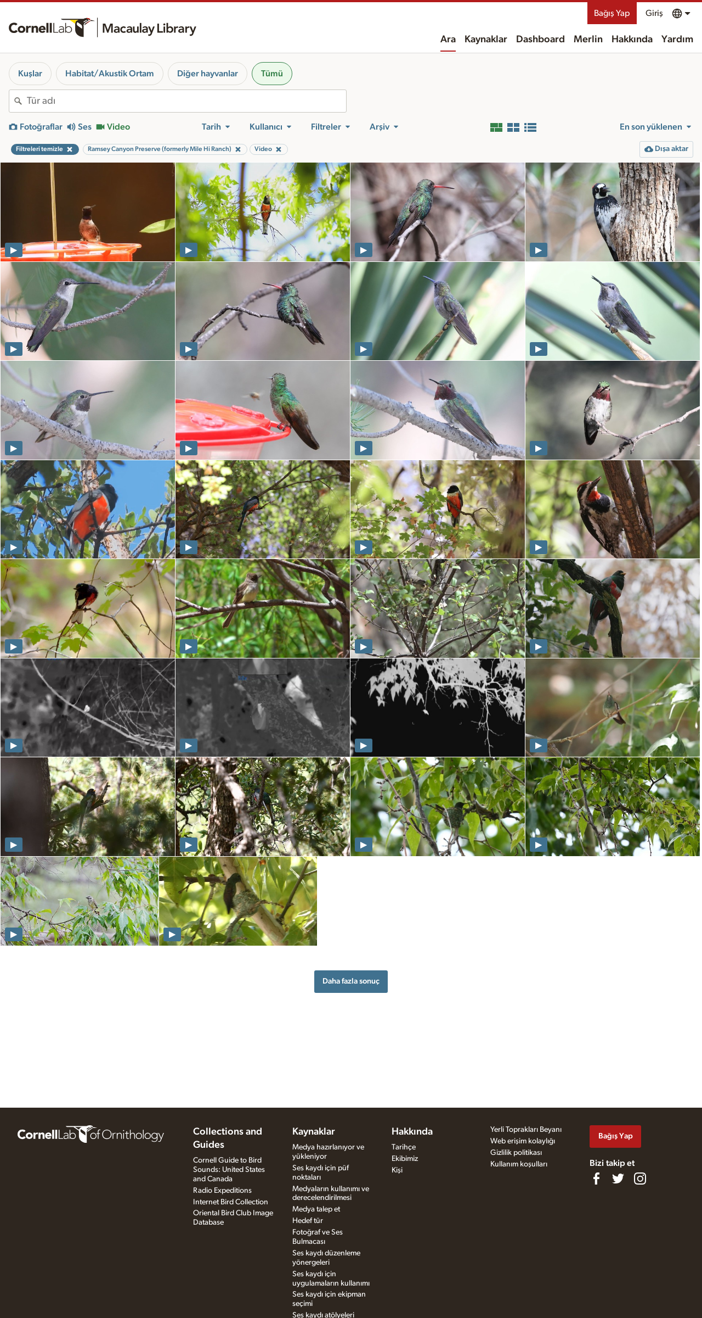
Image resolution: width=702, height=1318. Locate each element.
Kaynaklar (486, 39)
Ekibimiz (405, 1159)
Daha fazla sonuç (351, 981)
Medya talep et (316, 1209)
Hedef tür (307, 1221)
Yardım (677, 39)
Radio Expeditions (222, 1190)
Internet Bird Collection (230, 1202)
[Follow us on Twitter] (618, 1178)
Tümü (272, 73)
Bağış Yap (612, 13)
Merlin (588, 39)
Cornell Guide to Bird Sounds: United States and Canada (229, 1170)
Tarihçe (404, 1147)
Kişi (397, 1170)
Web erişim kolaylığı (522, 1141)
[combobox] (186, 101)
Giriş (654, 13)
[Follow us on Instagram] (640, 1178)
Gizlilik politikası (516, 1153)
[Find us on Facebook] (596, 1178)
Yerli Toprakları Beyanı (526, 1129)
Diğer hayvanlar (207, 73)
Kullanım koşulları (518, 1164)
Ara (448, 39)
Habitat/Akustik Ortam (109, 73)
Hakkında (632, 39)
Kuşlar (30, 73)
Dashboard (540, 39)
